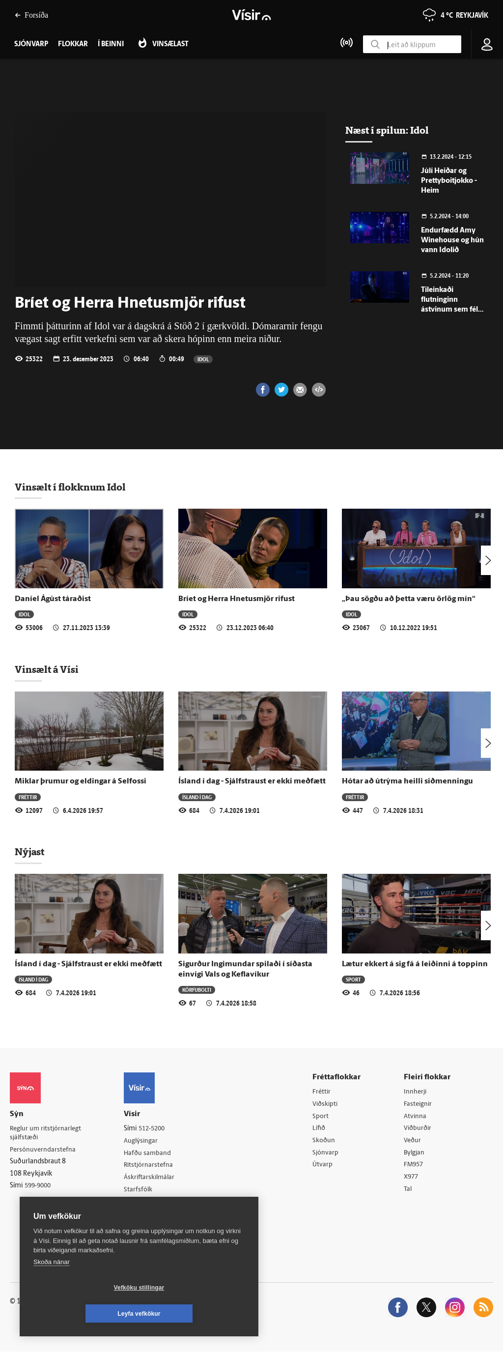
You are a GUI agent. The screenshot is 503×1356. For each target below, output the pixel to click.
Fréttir (28, 797)
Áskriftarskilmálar (154, 1179)
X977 (413, 1179)
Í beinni (111, 44)
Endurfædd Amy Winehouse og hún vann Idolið (452, 240)
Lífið (322, 1129)
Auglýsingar (145, 1141)
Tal (409, 1192)
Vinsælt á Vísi (47, 669)
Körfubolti (196, 989)
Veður (414, 1142)
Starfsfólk (142, 1191)
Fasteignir (419, 1104)
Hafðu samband (151, 1153)
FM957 (415, 1167)
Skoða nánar (51, 1288)
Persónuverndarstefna (44, 1150)
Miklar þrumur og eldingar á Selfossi (80, 781)
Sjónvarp (328, 1154)
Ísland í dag (197, 797)
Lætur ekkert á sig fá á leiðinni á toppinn (415, 964)
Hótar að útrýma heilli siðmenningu (407, 781)
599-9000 (39, 1187)
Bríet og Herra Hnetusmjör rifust (236, 599)
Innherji (417, 1092)
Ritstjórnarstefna (153, 1166)
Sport (353, 979)
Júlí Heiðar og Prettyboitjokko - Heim (449, 181)
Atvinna (416, 1117)
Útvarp (325, 1167)
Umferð (139, 1204)
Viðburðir (419, 1129)
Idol (203, 359)
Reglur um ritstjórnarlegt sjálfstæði (47, 1133)
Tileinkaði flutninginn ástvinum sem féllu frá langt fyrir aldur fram (452, 310)
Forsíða (31, 15)
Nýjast (29, 851)
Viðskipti (328, 1104)
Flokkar (73, 44)
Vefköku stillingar (81, 1313)
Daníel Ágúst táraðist (53, 599)
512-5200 (156, 1128)
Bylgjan (416, 1154)
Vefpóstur (142, 1216)
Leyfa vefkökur (197, 1313)
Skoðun (326, 1142)
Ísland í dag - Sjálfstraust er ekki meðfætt (252, 781)
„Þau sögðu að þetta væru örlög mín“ (408, 599)
